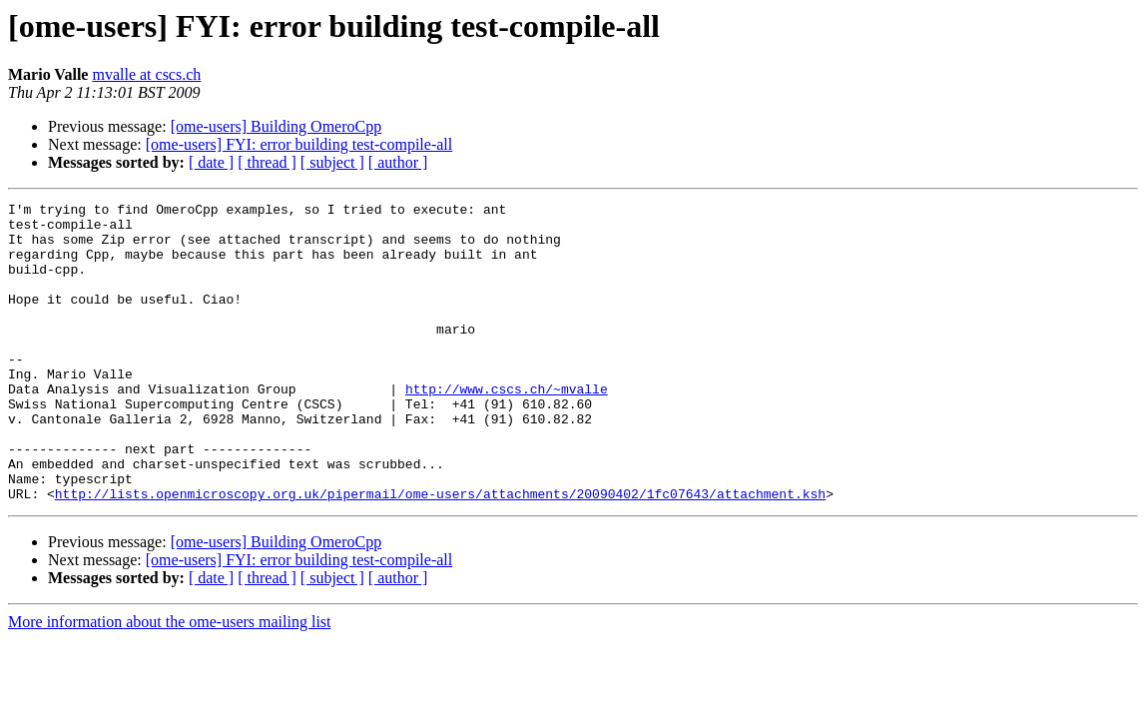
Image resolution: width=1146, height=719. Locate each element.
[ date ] (211, 162)
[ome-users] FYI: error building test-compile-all (299, 144)
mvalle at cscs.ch (146, 74)
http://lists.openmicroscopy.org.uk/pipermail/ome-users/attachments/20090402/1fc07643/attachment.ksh (440, 553)
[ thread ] (267, 162)
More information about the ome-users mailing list (169, 681)
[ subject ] (332, 162)
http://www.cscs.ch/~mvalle (506, 427)
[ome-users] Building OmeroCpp (276, 126)
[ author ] (398, 162)
